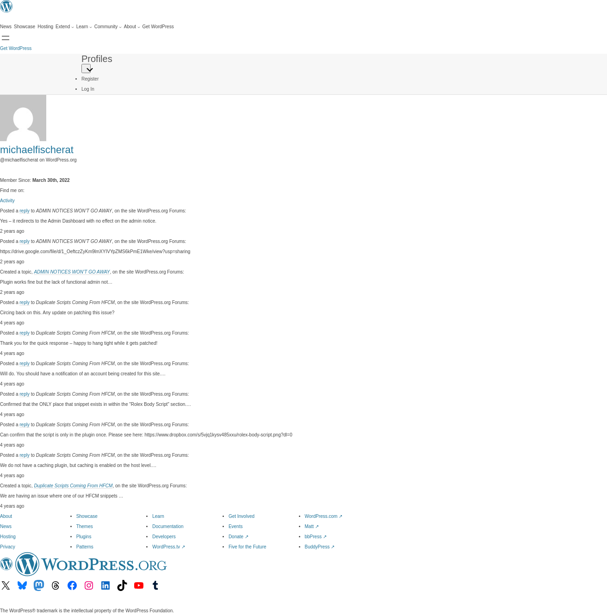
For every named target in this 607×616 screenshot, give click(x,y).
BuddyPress (320, 546)
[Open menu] (5, 38)
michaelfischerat (37, 150)
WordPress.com (324, 516)
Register (90, 78)
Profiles (96, 59)
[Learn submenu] (84, 26)
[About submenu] (132, 26)
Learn (158, 516)
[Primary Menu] (86, 68)
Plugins (84, 536)
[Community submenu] (108, 26)
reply (24, 210)
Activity (7, 200)
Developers (164, 536)
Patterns (84, 546)
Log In (87, 89)
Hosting (8, 536)
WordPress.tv (168, 546)
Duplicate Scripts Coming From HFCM (73, 485)
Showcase (87, 516)
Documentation (167, 526)
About (6, 516)
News (6, 526)
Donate (238, 536)
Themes (84, 526)
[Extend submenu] (65, 26)
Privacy (7, 546)
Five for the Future (247, 546)
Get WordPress (15, 48)
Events (236, 526)
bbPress (316, 536)
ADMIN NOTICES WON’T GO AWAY (72, 271)
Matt (312, 526)
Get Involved (241, 516)
